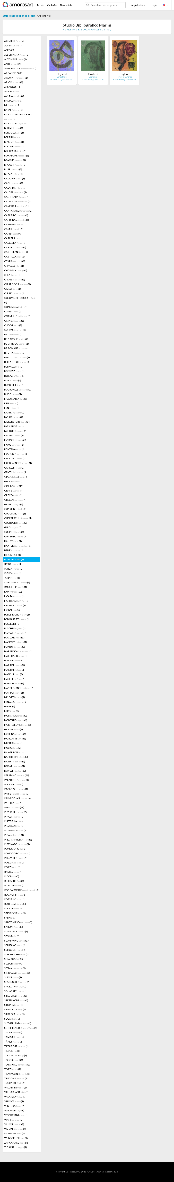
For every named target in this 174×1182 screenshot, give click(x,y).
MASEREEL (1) (14, 678)
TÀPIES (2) (13, 1041)
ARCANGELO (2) (13, 73)
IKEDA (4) (13, 564)
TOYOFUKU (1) (17, 1064)
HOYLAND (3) (14, 559)
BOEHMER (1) (15, 150)
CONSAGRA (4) (15, 306)
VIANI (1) (13, 1119)
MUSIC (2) (12, 747)
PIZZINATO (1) (17, 844)
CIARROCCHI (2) (17, 284)
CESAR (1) (14, 261)
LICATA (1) (14, 596)
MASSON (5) (14, 683)
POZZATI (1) (15, 857)
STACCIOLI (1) (15, 995)
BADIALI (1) (13, 100)
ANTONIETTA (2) (20, 68)
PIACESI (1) (13, 816)
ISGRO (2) (12, 573)
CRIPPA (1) (14, 320)
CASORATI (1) (15, 247)
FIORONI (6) (15, 440)
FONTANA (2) (14, 449)
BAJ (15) (12, 105)
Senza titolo (62, 77)
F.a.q (116, 1171)
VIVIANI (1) (15, 1128)
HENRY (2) (13, 550)
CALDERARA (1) (16, 196)
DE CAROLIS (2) (16, 339)
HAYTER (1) (17, 545)
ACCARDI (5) (14, 40)
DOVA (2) (12, 380)
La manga (93, 77)
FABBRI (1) (14, 412)
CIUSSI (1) (12, 288)
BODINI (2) (14, 146)
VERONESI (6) (14, 1110)
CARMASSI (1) (15, 224)
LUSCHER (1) (14, 628)
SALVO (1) (9, 917)
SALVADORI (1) (15, 913)
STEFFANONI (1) (16, 1000)
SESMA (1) (15, 968)
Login (154, 4)
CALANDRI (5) (14, 187)
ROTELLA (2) (15, 903)
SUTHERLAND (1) (17, 1023)
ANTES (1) (12, 63)
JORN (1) (12, 577)
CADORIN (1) (14, 178)
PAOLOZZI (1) (16, 789)
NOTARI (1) (14, 766)
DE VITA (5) (14, 352)
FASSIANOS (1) (15, 426)
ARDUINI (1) (16, 77)
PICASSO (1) (13, 825)
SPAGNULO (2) (16, 981)
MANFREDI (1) (15, 642)
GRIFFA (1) (13, 504)
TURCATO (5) (14, 1082)
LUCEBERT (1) (12, 623)
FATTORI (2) (15, 430)
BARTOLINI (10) (15, 123)
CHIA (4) (12, 274)
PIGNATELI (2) (15, 830)
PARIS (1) (16, 793)
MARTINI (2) (14, 665)
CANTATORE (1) (18, 210)
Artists (41, 5)
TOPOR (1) (13, 1060)
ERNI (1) (11, 403)
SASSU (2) (11, 936)
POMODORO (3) (15, 848)
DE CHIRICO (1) (16, 343)
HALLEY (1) (13, 541)
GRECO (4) (15, 499)
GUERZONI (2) (15, 522)
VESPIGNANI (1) (16, 1115)
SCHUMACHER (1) (16, 954)
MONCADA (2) (15, 715)
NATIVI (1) (14, 761)
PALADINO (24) (16, 775)
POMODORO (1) (17, 853)
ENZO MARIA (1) (15, 398)
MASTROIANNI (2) (18, 688)
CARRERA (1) (13, 238)
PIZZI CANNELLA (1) (18, 839)
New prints (66, 5)
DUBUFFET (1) (14, 385)
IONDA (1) (13, 568)
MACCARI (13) (14, 637)
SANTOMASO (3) (18, 922)
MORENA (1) (15, 733)
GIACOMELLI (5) (16, 476)
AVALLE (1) (13, 91)
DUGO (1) (13, 394)
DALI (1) (12, 334)
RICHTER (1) (13, 885)
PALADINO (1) (16, 779)
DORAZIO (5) (14, 375)
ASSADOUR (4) (12, 86)
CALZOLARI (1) (17, 201)
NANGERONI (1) (15, 752)
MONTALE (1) (15, 720)
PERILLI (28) (14, 807)
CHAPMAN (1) (15, 270)
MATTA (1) (14, 692)
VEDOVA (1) (14, 1101)
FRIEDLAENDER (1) (18, 463)
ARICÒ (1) (13, 82)
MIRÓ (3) (11, 711)
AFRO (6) (9, 50)
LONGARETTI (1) (17, 619)
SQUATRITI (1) (15, 991)
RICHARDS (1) (14, 880)
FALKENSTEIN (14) (17, 421)
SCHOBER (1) (15, 949)
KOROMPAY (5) (17, 582)
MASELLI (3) (13, 674)
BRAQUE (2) (15, 160)
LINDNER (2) (15, 605)
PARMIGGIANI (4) (17, 798)
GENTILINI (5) (15, 472)
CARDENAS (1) (16, 219)
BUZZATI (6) (13, 173)
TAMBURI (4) (14, 1037)
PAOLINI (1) (13, 784)
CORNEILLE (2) (17, 316)
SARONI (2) (13, 926)
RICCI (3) (11, 876)
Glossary (109, 1171)
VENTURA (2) (14, 1105)
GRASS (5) (13, 490)
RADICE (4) (13, 871)
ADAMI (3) (13, 45)
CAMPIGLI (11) (17, 206)
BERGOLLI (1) (14, 132)
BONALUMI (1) (16, 155)
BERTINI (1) (13, 137)
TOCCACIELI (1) (15, 1055)
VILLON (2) (14, 1124)
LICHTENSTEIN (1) (16, 600)
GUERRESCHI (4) (18, 518)
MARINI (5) (13, 660)
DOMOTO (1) (14, 371)
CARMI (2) (13, 229)
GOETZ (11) (13, 486)
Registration (137, 4)
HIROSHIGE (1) (12, 554)
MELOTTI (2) (14, 697)
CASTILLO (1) (14, 256)
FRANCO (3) (16, 453)
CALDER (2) (15, 192)
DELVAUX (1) (13, 366)
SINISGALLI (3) (17, 972)
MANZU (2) (14, 646)
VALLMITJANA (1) (16, 1092)
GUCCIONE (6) (15, 513)
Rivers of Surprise (124, 77)
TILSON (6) (12, 1050)
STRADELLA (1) (15, 1009)
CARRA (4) (12, 233)
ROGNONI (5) (15, 894)
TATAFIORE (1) (16, 1046)
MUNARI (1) (13, 743)
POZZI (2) (14, 862)
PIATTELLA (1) (15, 821)
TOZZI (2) (12, 1069)
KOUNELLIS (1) (15, 587)
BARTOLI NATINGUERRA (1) (18, 116)
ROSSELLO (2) (14, 899)
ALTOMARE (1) (15, 59)
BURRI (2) (13, 169)
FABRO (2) (13, 417)
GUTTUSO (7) (15, 536)
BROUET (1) (14, 164)
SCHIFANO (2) (14, 945)
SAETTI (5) (13, 908)
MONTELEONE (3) (17, 724)
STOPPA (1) (13, 1004)
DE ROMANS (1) (17, 348)
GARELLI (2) (14, 467)
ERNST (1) (12, 407)
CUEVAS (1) (15, 329)
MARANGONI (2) (18, 651)
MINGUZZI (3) (15, 701)
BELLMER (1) (13, 128)
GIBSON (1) (13, 481)
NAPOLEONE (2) (16, 756)
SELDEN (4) (13, 963)
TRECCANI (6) (16, 1078)
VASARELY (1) (14, 1096)
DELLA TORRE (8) (17, 362)
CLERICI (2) (14, 293)
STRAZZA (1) (14, 1014)
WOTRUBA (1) (14, 1133)
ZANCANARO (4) (16, 1142)
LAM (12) (13, 591)
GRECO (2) (13, 495)
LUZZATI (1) (15, 632)
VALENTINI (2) (15, 1087)
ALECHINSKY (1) (16, 54)
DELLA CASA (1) (17, 357)
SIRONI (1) (13, 977)
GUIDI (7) (12, 527)
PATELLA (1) (13, 802)
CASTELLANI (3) (16, 252)
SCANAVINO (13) (16, 940)
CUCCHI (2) (13, 325)
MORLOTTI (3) (15, 738)
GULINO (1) (14, 531)
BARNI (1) (13, 109)
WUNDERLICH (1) (16, 1138)
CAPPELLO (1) (16, 215)
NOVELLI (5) (15, 770)
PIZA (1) (14, 835)
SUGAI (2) (12, 1018)
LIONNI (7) (12, 610)
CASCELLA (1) (14, 242)
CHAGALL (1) (14, 265)
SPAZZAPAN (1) (15, 986)
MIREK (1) (9, 706)
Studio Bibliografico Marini (19, 15)
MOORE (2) (13, 729)
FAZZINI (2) (14, 435)
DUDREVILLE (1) (17, 389)
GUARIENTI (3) (15, 508)
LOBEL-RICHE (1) (17, 614)
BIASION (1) (14, 141)
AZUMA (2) (14, 96)
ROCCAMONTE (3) (21, 890)
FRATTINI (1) (14, 458)
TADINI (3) (13, 1032)
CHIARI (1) (14, 279)
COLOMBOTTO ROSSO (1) (20, 300)
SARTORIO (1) (16, 931)
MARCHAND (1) (16, 655)
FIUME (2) (14, 444)
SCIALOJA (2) (13, 959)
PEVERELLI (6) (15, 812)
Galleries (52, 5)
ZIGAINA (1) (15, 1147)
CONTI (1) (13, 311)
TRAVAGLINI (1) (17, 1073)
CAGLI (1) (13, 183)
